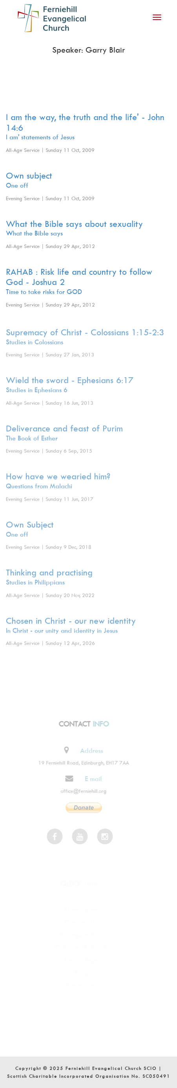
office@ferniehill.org (81, 791)
